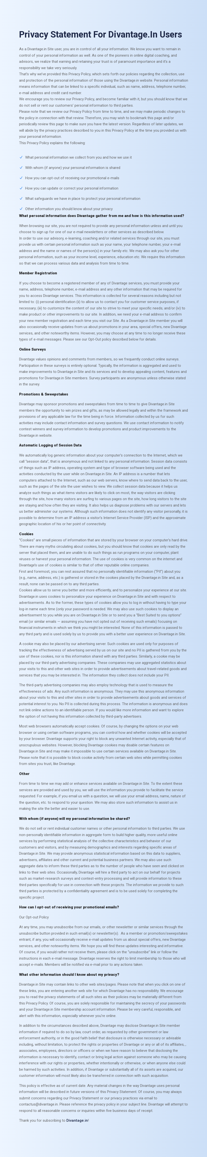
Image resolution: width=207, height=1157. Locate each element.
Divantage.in (77, 1120)
